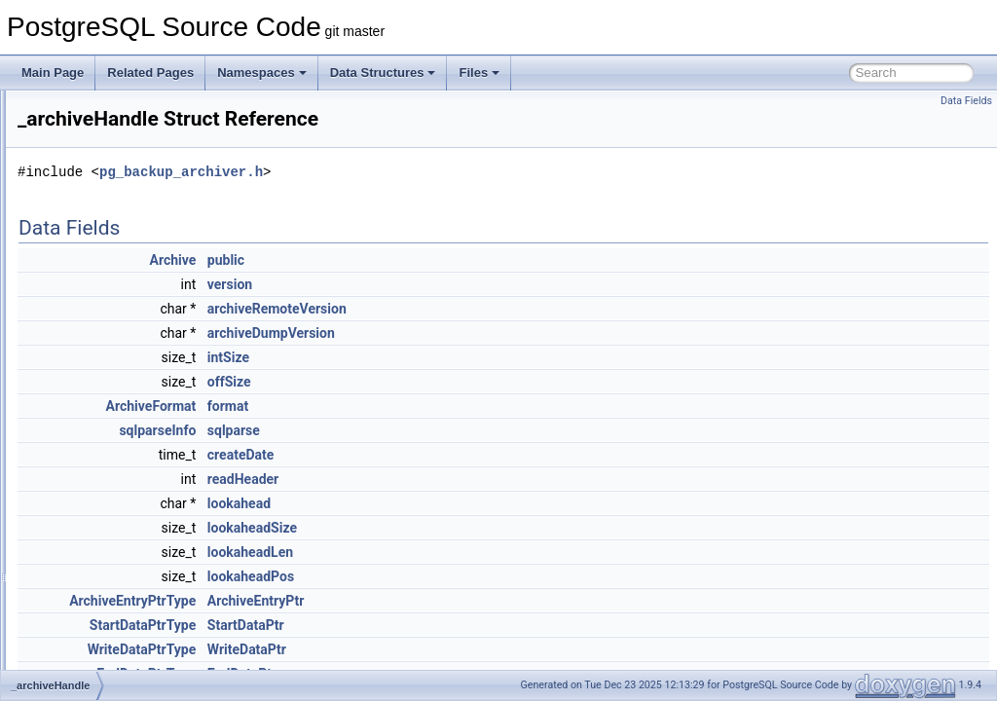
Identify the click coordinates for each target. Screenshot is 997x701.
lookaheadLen (493, 552)
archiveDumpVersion (514, 333)
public (469, 260)
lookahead (482, 503)
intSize (472, 357)
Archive (416, 260)
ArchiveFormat (395, 406)
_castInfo (88, 449)
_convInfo (89, 577)
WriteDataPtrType (385, 649)
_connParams (100, 534)
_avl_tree (88, 427)
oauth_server (98, 277)
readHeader (486, 479)
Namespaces (262, 72)
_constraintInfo (102, 556)
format (471, 406)
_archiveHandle (104, 342)
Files (479, 72)
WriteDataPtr (490, 649)
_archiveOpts (98, 363)
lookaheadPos (494, 576)
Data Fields (966, 100)
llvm (74, 256)
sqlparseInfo (400, 430)
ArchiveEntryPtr (499, 601)
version (473, 284)
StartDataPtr (489, 625)
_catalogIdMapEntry (116, 470)
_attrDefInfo (95, 384)
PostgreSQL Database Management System (148, 127)
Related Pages (150, 72)
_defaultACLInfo (106, 599)
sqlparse (477, 430)
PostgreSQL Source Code (85, 106)
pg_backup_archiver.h (424, 172)
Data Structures (383, 72)
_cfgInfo (85, 491)
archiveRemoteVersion (520, 308)
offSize (473, 381)
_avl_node (91, 406)
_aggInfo (87, 320)
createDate (484, 454)
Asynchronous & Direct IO (100, 149)
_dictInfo (86, 663)
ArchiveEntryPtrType (376, 601)
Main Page (52, 72)
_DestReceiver (102, 641)
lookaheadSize (495, 527)
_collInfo (86, 513)
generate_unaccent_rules (130, 234)
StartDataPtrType (386, 625)
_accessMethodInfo (115, 299)
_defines (86, 620)
